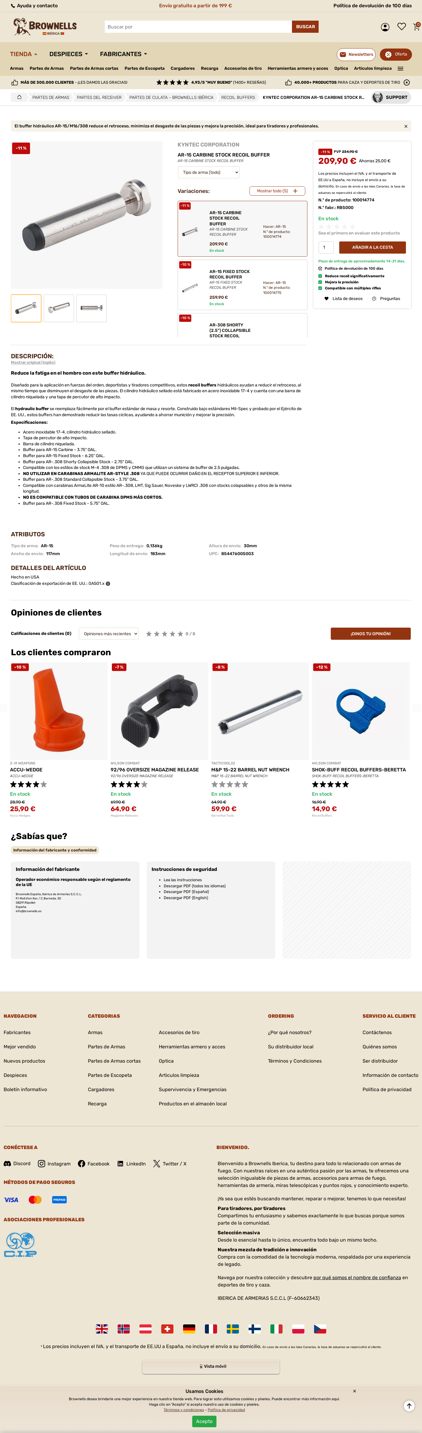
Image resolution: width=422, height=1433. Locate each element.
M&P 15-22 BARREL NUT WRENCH (250, 770)
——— (400, 68)
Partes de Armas (47, 68)
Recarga (209, 68)
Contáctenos (377, 1032)
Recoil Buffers (322, 816)
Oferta (401, 54)
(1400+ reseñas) (228, 82)
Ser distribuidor (380, 1061)
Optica (341, 68)
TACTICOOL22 (223, 763)
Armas (17, 68)
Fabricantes (121, 54)
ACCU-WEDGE (26, 770)
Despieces (65, 54)
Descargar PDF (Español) (186, 891)
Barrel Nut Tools (222, 816)
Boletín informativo (25, 1089)
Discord (17, 1163)
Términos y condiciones (184, 1410)
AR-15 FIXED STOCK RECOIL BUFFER (231, 279)
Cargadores (183, 68)
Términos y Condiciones (295, 1061)
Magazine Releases (124, 816)
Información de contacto (390, 1075)
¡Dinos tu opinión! (371, 633)
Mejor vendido (20, 1047)
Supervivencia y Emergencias (192, 1089)
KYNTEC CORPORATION (208, 144)
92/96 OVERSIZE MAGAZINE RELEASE (155, 770)
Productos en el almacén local (193, 1104)
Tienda (21, 54)
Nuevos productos (24, 1061)
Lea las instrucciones (183, 880)
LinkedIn (131, 1163)
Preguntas (386, 298)
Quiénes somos (380, 1047)
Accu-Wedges (20, 816)
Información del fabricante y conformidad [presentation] (54, 850)
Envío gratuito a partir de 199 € (195, 5)
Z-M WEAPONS (22, 763)
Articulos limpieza (373, 68)
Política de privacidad (387, 1089)
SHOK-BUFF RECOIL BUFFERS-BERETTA (359, 770)
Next (416, 708)
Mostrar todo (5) (272, 191)
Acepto (204, 1421)
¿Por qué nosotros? (290, 1032)
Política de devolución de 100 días (372, 5)
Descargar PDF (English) (186, 897)
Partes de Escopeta (145, 68)
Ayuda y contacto (34, 5)
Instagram (54, 1163)
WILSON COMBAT (125, 763)
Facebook (93, 1163)
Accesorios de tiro (243, 68)
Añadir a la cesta (372, 247)
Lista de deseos (403, 27)
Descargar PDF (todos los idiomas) (195, 886)
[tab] (55, 850)
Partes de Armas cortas (94, 68)
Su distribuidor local (290, 1047)
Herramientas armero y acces (298, 68)
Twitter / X (169, 1163)
